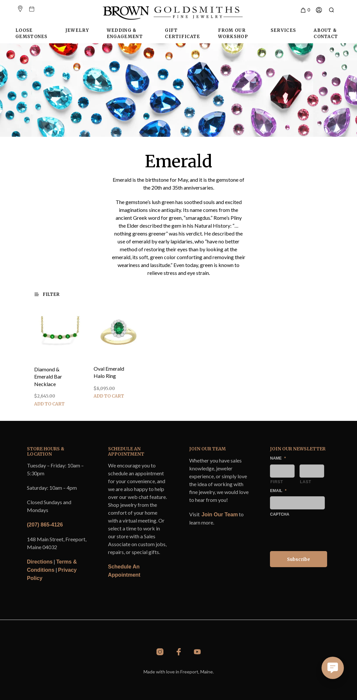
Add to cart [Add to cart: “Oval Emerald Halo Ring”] (109, 393)
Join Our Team (220, 514)
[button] (305, 10)
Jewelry (77, 30)
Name (278, 458)
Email (278, 490)
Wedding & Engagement (125, 34)
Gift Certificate (182, 34)
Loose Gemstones (31, 34)
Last (305, 482)
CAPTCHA (279, 514)
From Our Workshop (233, 34)
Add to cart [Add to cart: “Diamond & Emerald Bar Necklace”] (49, 404)
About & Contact (326, 34)
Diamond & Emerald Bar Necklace (48, 376)
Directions (40, 562)
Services (283, 30)
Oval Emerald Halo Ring (109, 371)
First (276, 482)
